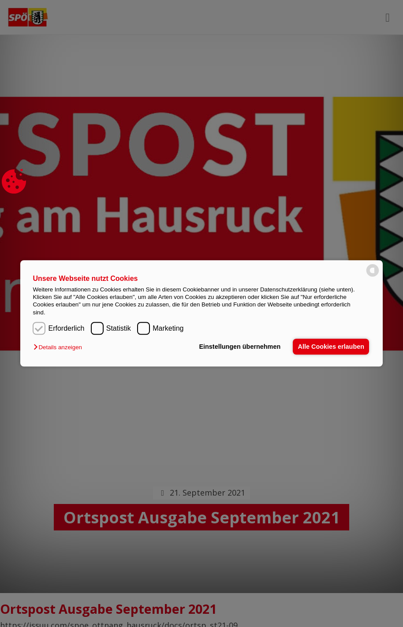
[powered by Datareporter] (373, 276)
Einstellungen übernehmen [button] (239, 346)
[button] (60, 348)
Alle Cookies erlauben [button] (331, 346)
